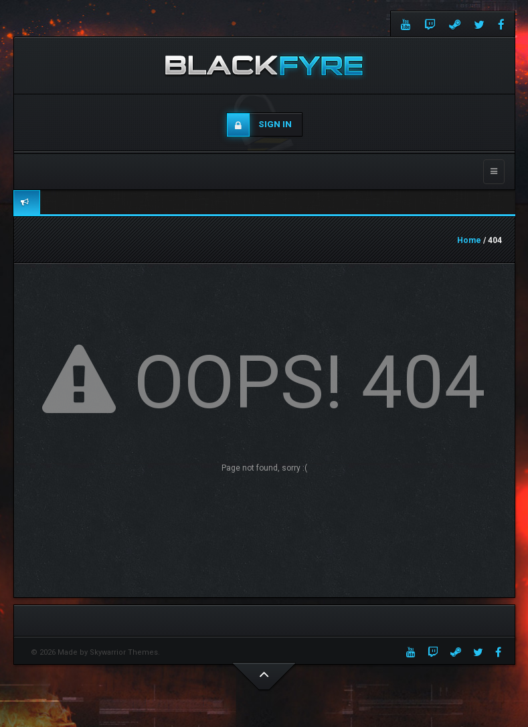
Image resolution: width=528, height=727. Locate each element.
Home (469, 240)
